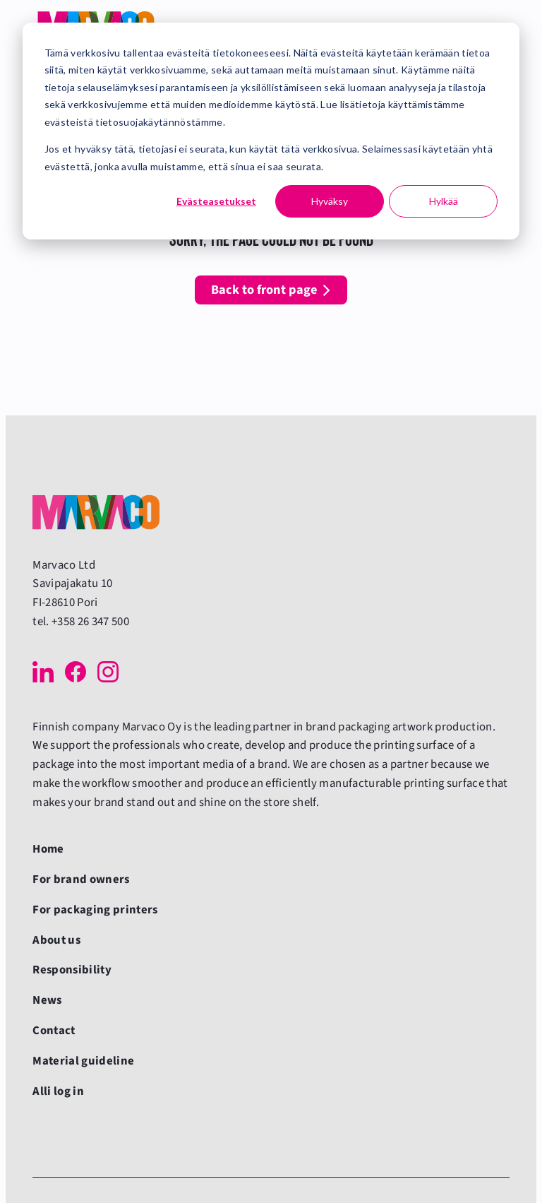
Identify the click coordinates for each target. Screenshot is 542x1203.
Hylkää (443, 201)
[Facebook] (75, 671)
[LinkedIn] (43, 671)
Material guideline (83, 1061)
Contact (53, 1030)
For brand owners (80, 879)
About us (56, 940)
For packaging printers (94, 909)
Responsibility (72, 969)
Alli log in (58, 1091)
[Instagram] (108, 671)
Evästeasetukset (216, 201)
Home (48, 849)
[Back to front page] (95, 512)
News (46, 1000)
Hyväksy (329, 201)
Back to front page (264, 289)
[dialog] (271, 131)
